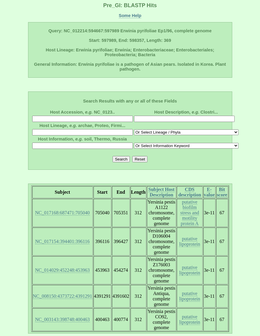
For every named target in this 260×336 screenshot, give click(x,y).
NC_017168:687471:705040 (62, 212)
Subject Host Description (161, 192)
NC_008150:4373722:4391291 (62, 296)
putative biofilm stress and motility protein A (189, 212)
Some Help (130, 15)
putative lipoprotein (189, 241)
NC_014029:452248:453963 (62, 270)
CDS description (189, 192)
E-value (209, 192)
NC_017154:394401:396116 (62, 241)
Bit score (222, 192)
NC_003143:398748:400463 (62, 319)
